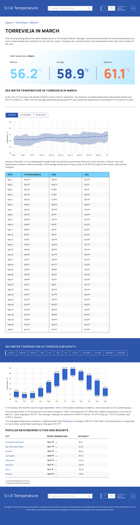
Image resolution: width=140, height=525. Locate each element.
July (66, 353)
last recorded (25, 115)
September (86, 353)
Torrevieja (21, 22)
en (133, 496)
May (50, 353)
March (34, 22)
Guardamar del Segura (14, 442)
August (75, 353)
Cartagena (10, 455)
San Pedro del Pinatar (14, 446)
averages (12, 115)
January (11, 353)
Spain (8, 22)
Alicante (8, 451)
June (58, 353)
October (98, 353)
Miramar (8, 474)
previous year (41, 115)
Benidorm (9, 465)
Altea (7, 469)
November (109, 353)
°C (105, 8)
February (22, 353)
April (42, 353)
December (121, 353)
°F (111, 8)
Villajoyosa (9, 460)
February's (68, 421)
